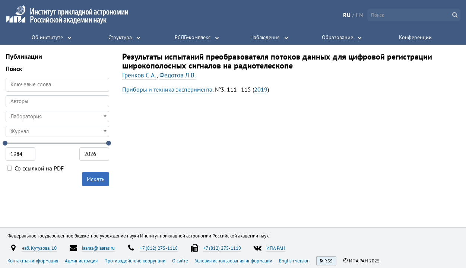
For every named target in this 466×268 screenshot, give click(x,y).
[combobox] (57, 101)
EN (359, 15)
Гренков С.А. (139, 75)
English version (295, 260)
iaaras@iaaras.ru (98, 248)
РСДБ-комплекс (192, 37)
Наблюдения (265, 37)
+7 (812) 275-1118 (159, 248)
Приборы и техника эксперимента (167, 89)
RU (347, 15)
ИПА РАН (275, 248)
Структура (120, 37)
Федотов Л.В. (177, 75)
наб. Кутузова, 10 (39, 248)
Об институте (47, 37)
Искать (95, 179)
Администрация (82, 260)
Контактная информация (33, 260)
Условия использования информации (234, 260)
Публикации (24, 56)
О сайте (180, 260)
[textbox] (57, 116)
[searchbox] (57, 101)
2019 (260, 89)
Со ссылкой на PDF (35, 168)
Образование (337, 37)
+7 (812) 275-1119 (222, 248)
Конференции (415, 37)
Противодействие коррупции (135, 260)
